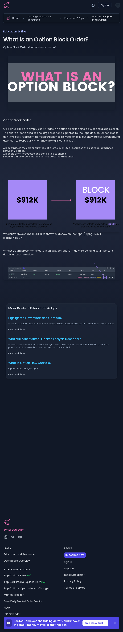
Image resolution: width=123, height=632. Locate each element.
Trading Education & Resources (39, 18)
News (7, 608)
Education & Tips (74, 18)
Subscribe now (74, 555)
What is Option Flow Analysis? (29, 363)
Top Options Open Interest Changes (27, 588)
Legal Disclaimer (74, 575)
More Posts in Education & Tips (32, 308)
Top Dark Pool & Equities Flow (25, 582)
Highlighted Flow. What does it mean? (35, 318)
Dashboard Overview (17, 561)
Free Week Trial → (95, 623)
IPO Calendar (12, 614)
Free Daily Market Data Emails (23, 601)
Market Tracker (14, 595)
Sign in (105, 5)
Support (69, 568)
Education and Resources (20, 554)
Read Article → (16, 329)
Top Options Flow (17, 575)
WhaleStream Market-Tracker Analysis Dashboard (44, 339)
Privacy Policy (72, 581)
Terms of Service (74, 588)
